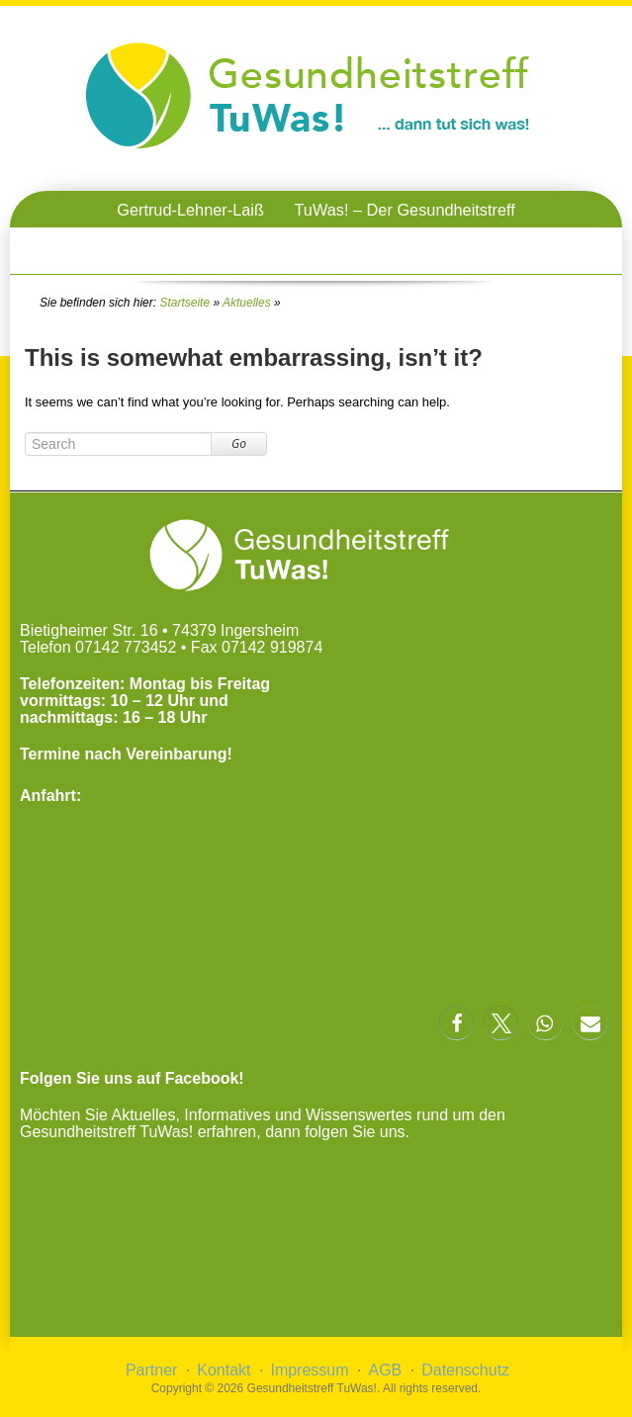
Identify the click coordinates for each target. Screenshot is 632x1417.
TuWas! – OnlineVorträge (197, 246)
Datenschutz (465, 1370)
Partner (151, 1370)
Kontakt (223, 1370)
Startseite (184, 303)
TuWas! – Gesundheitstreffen (420, 246)
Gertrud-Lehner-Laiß (190, 210)
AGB (385, 1370)
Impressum (309, 1370)
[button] (456, 1023)
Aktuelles (247, 303)
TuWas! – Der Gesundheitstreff (404, 210)
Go (238, 443)
